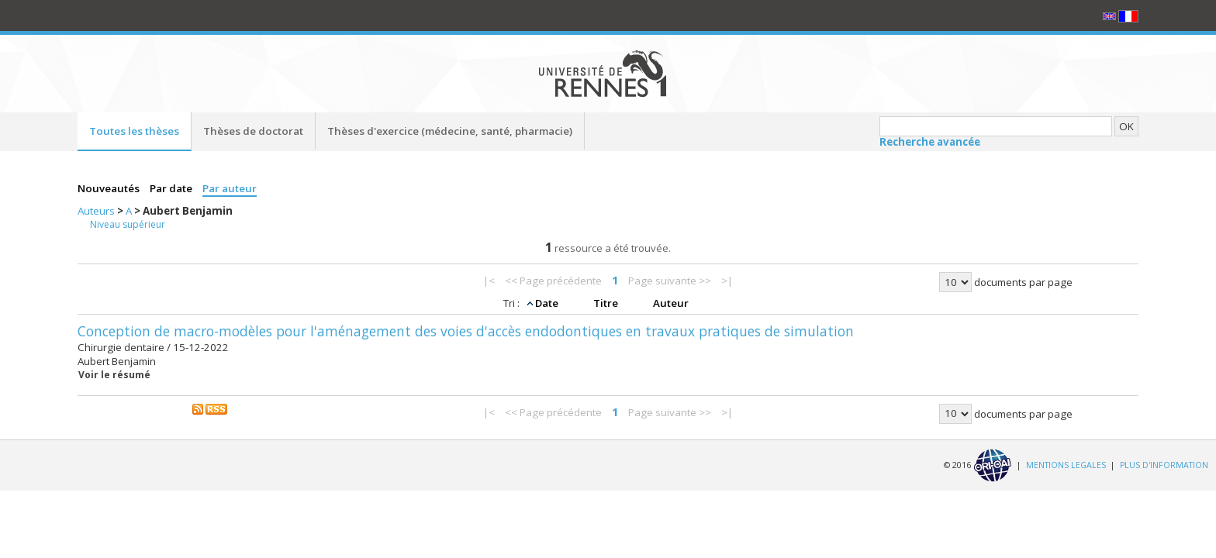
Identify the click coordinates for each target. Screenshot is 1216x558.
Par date (172, 188)
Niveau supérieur (127, 224)
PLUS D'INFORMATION (1164, 464)
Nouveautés (110, 188)
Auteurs (97, 211)
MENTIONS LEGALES (1066, 464)
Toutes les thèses (134, 131)
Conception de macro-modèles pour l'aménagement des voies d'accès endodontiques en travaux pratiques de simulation (466, 331)
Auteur (671, 303)
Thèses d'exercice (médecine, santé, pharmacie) (449, 131)
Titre (606, 303)
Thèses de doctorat (253, 131)
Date (548, 303)
